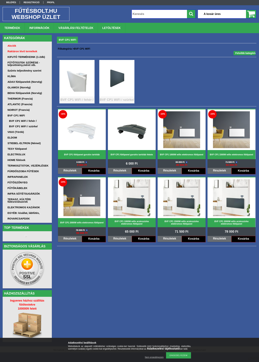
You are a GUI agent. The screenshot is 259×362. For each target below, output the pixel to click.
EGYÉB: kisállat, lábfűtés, (24, 212)
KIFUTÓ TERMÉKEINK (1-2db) (26, 56)
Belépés (11, 2)
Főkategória (65, 48)
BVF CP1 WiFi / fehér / (23, 120)
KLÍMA (12, 76)
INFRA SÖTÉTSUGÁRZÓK (24, 193)
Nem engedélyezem (154, 357)
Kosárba (93, 170)
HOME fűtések (16, 159)
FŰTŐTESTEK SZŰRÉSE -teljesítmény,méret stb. (24, 63)
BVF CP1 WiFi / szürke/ (23, 126)
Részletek (69, 170)
